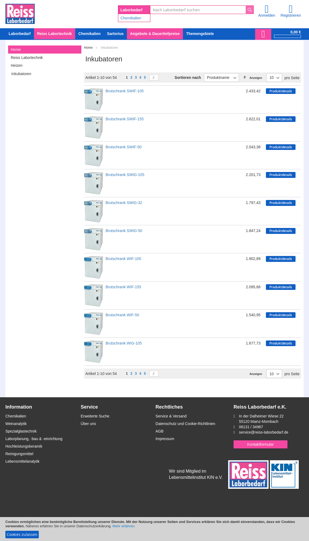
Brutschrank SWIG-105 (125, 175)
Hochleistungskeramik (23, 446)
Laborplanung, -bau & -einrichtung (34, 439)
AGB (159, 431)
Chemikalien (130, 18)
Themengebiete (200, 33)
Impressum (164, 439)
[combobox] (202, 9)
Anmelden (266, 15)
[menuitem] (89, 33)
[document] (154, 529)
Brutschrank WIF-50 (122, 315)
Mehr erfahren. (123, 526)
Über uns (88, 423)
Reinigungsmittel (19, 454)
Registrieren (291, 15)
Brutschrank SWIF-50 (124, 147)
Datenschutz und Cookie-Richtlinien (185, 423)
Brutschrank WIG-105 (124, 343)
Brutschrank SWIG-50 (124, 231)
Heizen (17, 65)
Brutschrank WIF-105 (123, 259)
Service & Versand (170, 416)
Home (88, 48)
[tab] (44, 49)
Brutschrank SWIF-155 (125, 119)
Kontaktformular (260, 444)
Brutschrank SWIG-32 (124, 203)
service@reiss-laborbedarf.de (263, 432)
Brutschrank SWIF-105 (125, 91)
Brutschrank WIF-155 (123, 287)
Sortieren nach (188, 77)
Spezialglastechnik (21, 431)
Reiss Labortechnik (27, 57)
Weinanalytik (16, 423)
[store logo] (20, 13)
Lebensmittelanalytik (22, 461)
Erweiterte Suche (95, 416)
